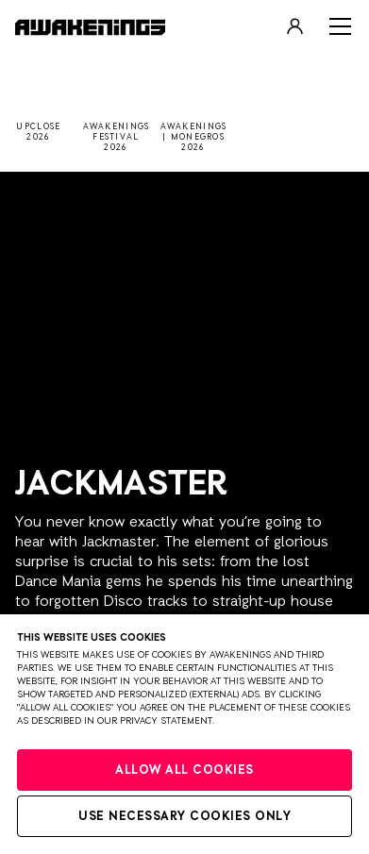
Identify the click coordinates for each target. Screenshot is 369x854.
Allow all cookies (184, 770)
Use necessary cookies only (184, 817)
